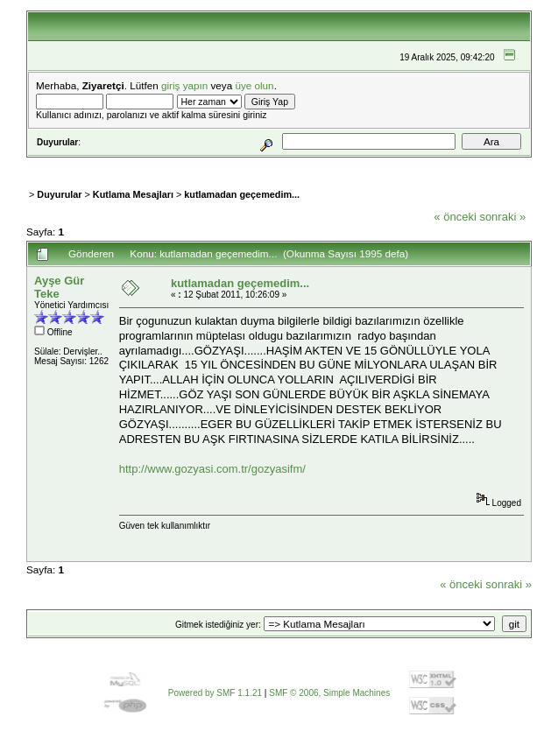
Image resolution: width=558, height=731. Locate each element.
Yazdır (501, 234)
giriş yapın (184, 85)
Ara (163, 163)
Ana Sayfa (75, 163)
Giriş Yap (305, 163)
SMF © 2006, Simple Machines (329, 693)
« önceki (455, 216)
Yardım (130, 163)
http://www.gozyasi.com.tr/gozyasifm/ (212, 468)
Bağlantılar (249, 163)
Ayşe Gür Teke (59, 287)
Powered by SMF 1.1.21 (215, 693)
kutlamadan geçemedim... (242, 194)
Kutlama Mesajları (133, 194)
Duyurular (59, 194)
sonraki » (502, 216)
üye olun (254, 85)
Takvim (196, 163)
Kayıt (346, 163)
